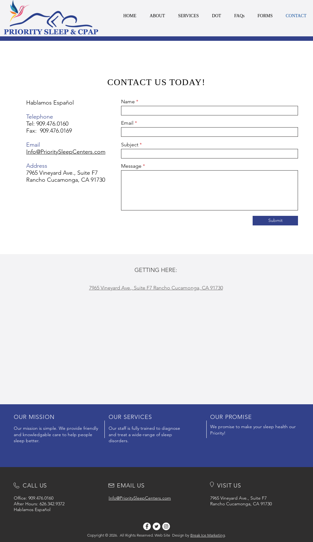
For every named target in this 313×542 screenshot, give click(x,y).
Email (127, 123)
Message (131, 166)
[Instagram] (166, 526)
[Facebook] (147, 526)
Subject (129, 144)
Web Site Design (169, 535)
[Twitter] (156, 526)
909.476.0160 (52, 123)
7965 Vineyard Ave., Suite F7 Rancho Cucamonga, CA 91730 (65, 176)
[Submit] (275, 220)
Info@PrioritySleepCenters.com (65, 151)
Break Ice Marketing (207, 535)
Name (128, 101)
